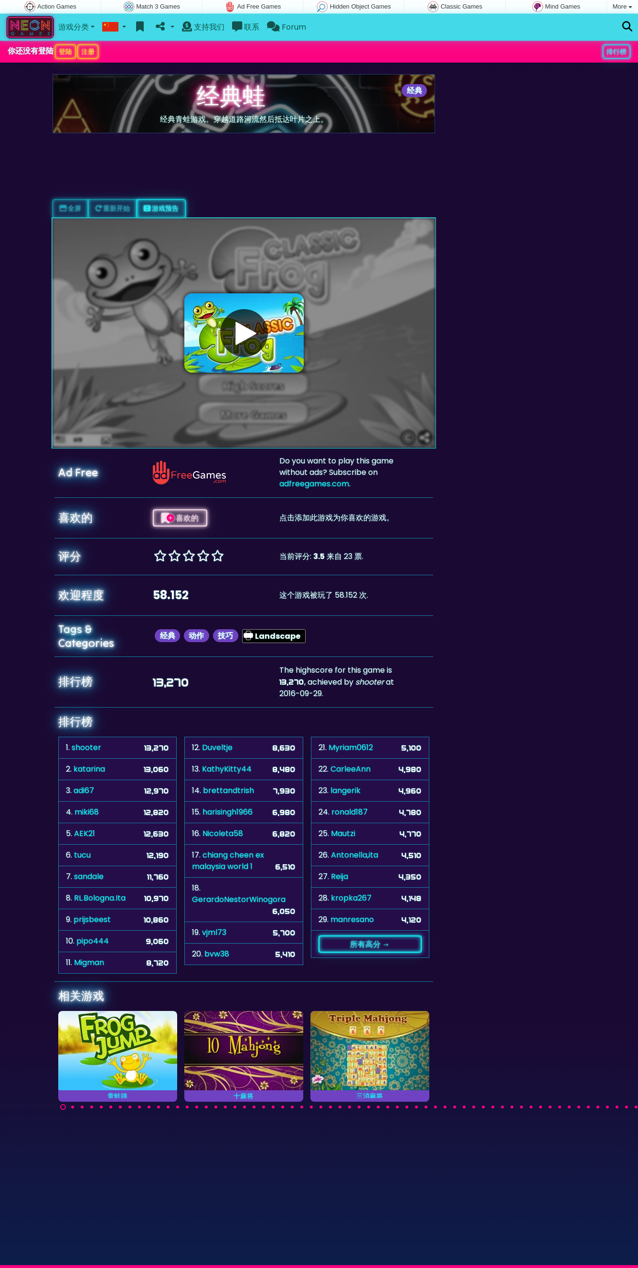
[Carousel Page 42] (454, 1107)
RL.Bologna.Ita (100, 897)
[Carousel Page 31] (349, 1107)
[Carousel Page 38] (416, 1107)
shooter (86, 747)
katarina (89, 768)
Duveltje (217, 747)
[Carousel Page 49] (521, 1107)
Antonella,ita (354, 854)
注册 (88, 51)
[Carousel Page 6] (111, 1107)
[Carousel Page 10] (149, 1107)
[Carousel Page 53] (560, 1107)
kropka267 (351, 897)
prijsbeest (92, 919)
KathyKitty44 (227, 768)
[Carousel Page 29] (330, 1107)
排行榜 (616, 51)
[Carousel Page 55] (579, 1107)
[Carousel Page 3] (82, 1107)
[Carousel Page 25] (292, 1107)
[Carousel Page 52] (550, 1107)
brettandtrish (228, 790)
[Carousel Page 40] (435, 1107)
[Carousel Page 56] (588, 1107)
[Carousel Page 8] (130, 1107)
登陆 (65, 51)
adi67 (84, 790)
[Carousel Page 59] (617, 1107)
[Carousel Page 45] (483, 1107)
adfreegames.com (314, 483)
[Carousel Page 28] (321, 1107)
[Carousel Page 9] (139, 1107)
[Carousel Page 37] (407, 1107)
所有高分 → (370, 944)
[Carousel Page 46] (493, 1107)
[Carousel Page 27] (311, 1107)
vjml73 (214, 932)
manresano (352, 919)
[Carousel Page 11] (158, 1107)
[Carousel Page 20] (244, 1107)
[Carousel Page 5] (101, 1107)
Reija (339, 876)
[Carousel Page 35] (388, 1107)
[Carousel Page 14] (187, 1107)
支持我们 (203, 26)
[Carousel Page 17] (216, 1107)
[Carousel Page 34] (378, 1107)
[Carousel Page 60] (626, 1107)
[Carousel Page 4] (92, 1107)
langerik (345, 790)
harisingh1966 (227, 811)
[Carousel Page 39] (426, 1107)
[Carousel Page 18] (225, 1107)
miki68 (86, 811)
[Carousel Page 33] (369, 1107)
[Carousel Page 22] (263, 1107)
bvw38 (216, 953)
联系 (245, 26)
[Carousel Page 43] (464, 1107)
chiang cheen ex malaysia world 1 (228, 860)
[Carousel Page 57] (598, 1107)
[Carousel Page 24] (283, 1107)
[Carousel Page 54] (569, 1107)
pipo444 (92, 940)
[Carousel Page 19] (235, 1107)
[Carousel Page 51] (540, 1107)
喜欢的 (180, 518)
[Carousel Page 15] (197, 1107)
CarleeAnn (350, 768)
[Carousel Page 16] (206, 1107)
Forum (286, 26)
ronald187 (349, 811)
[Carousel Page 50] (531, 1107)
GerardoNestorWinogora (239, 899)
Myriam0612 (351, 747)
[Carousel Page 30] (340, 1107)
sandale (89, 876)
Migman (89, 962)
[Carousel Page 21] (254, 1107)
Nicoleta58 (222, 833)
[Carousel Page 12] (168, 1107)
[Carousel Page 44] (474, 1107)
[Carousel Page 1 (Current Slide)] (63, 1107)
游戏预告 (161, 208)
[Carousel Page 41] (445, 1107)
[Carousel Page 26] (302, 1107)
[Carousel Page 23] (273, 1107)
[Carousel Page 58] (607, 1107)
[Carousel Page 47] (502, 1107)
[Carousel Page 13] (178, 1107)
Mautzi (343, 833)
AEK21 (84, 833)
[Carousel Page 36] (397, 1107)
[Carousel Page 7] (120, 1107)
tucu (82, 854)
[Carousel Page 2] (72, 1107)
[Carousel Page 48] (512, 1107)
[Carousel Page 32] (359, 1107)
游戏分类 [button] (73, 26)
